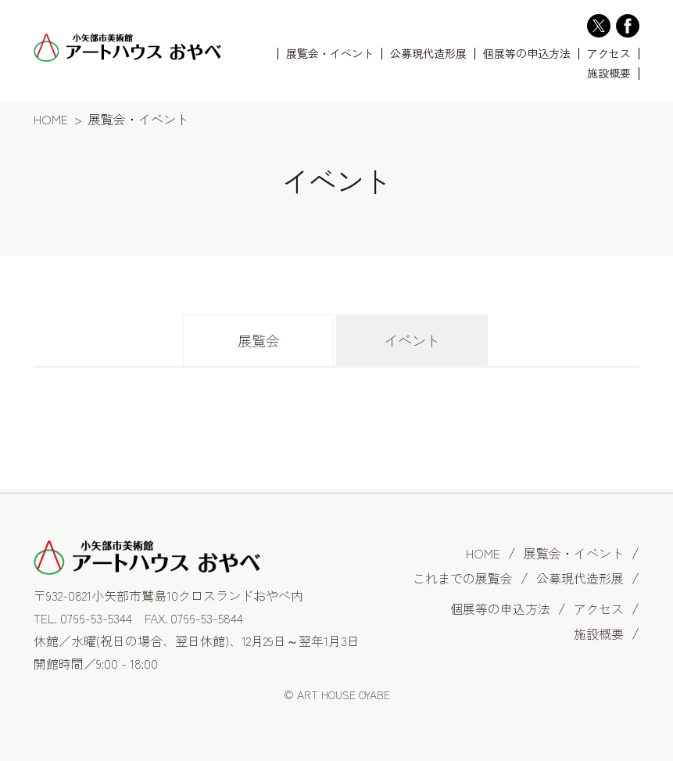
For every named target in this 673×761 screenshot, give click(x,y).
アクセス (609, 53)
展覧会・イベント (330, 53)
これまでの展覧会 (463, 578)
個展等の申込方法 (527, 53)
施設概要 (609, 73)
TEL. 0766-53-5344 (83, 617)
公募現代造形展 (428, 53)
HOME (51, 118)
